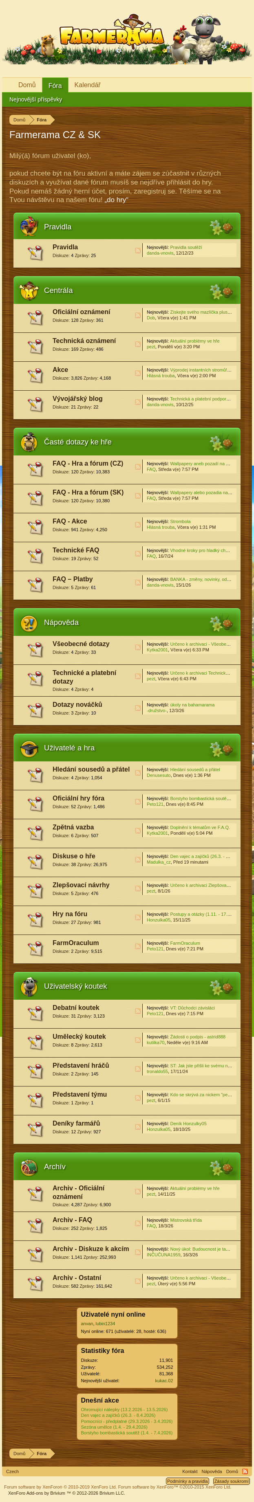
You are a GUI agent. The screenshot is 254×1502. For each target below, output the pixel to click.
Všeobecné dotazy (81, 643)
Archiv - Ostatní (77, 1277)
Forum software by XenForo (60, 1486)
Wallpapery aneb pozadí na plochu (204, 463)
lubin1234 (105, 1323)
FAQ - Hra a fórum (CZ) (88, 463)
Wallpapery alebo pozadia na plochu (206, 492)
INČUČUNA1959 (164, 1254)
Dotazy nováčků (77, 704)
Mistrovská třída (186, 1220)
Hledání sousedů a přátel (91, 769)
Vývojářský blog (78, 398)
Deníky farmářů (76, 1123)
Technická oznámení (84, 340)
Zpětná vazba (73, 827)
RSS (138, 250)
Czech (12, 1471)
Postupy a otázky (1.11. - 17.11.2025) (207, 914)
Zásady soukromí (231, 1481)
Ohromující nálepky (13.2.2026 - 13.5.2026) (124, 1409)
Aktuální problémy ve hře (195, 341)
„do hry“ (116, 200)
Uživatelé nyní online (113, 1314)
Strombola (180, 521)
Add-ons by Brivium (66, 1493)
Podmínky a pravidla (187, 1481)
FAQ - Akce (70, 521)
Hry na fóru (70, 913)
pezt (151, 346)
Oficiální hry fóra (78, 798)
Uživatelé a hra (69, 747)
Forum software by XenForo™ (175, 1486)
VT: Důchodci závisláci (192, 1007)
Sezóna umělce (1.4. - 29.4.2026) (114, 1427)
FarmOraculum (76, 942)
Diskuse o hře (74, 856)
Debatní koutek (76, 1007)
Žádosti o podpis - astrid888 (197, 1036)
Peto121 (155, 804)
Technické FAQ (76, 550)
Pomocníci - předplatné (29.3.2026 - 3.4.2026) (127, 1421)
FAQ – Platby (73, 579)
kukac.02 (164, 1380)
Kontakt (189, 1471)
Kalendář (88, 84)
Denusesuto (159, 775)
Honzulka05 (158, 919)
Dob (151, 317)
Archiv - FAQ (72, 1219)
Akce (60, 369)
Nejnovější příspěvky (35, 99)
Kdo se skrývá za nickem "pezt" (201, 1094)
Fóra (55, 85)
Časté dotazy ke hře (78, 442)
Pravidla (57, 226)
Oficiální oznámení (81, 311)
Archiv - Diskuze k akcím (91, 1248)
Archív (55, 1166)
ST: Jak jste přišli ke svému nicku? (204, 1065)
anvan (87, 1323)
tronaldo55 (157, 1071)
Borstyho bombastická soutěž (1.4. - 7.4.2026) (127, 1432)
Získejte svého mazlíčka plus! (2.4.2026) (210, 312)
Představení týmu (80, 1094)
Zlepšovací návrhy (81, 885)
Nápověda (61, 622)
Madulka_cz (159, 862)
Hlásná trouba (161, 375)
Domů (27, 84)
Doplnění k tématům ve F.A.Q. (200, 827)
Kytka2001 (157, 649)
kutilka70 (155, 1042)
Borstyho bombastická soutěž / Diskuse (209, 798)
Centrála (58, 290)
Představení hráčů (81, 1065)
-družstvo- (157, 710)
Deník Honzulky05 (188, 1123)
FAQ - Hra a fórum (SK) (88, 492)
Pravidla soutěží (186, 247)
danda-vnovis (160, 253)
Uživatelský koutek (75, 986)
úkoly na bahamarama (192, 704)
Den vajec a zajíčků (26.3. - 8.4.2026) (118, 1415)
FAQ (151, 469)
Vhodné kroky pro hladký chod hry (204, 550)
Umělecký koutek (79, 1036)
